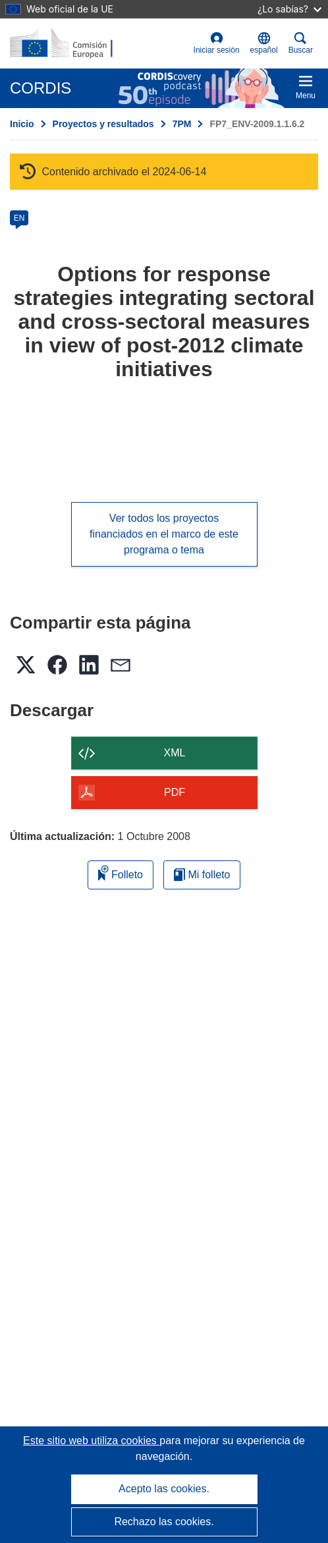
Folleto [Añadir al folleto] (120, 872)
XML (175, 752)
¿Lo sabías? (289, 8)
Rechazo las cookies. (163, 1521)
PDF (174, 792)
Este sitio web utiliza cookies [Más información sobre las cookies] (91, 1440)
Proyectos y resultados (103, 124)
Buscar (300, 43)
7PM (182, 124)
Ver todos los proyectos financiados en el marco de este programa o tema (164, 534)
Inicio (22, 124)
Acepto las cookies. (164, 1488)
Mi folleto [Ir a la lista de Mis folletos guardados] (202, 874)
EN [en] (19, 218)
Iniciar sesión (217, 43)
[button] (264, 43)
